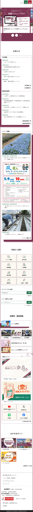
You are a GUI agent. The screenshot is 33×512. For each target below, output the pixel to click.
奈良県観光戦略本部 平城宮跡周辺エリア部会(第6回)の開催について (17, 101)
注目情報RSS (28, 87)
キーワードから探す (7, 289)
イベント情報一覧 (26, 238)
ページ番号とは (28, 305)
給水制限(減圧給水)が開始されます (12, 67)
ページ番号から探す (7, 299)
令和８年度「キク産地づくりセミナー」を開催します (16, 107)
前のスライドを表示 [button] (12, 35)
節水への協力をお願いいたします (12, 76)
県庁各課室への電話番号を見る (10, 503)
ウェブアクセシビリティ (8, 480)
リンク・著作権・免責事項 (9, 478)
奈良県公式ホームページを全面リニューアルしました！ (16, 29)
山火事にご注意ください (9, 71)
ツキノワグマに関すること (10, 62)
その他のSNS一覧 (26, 421)
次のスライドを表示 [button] (16, 35)
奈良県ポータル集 (27, 465)
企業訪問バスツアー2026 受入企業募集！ (14, 112)
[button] (22, 2)
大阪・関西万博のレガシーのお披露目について (15, 116)
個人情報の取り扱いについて (9, 475)
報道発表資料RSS (26, 123)
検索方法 (30, 295)
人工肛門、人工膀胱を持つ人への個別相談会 (14, 96)
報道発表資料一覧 (27, 121)
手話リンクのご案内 (20, 498)
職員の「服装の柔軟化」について (12, 81)
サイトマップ (6, 483)
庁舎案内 (5, 505)
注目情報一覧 (28, 85)
